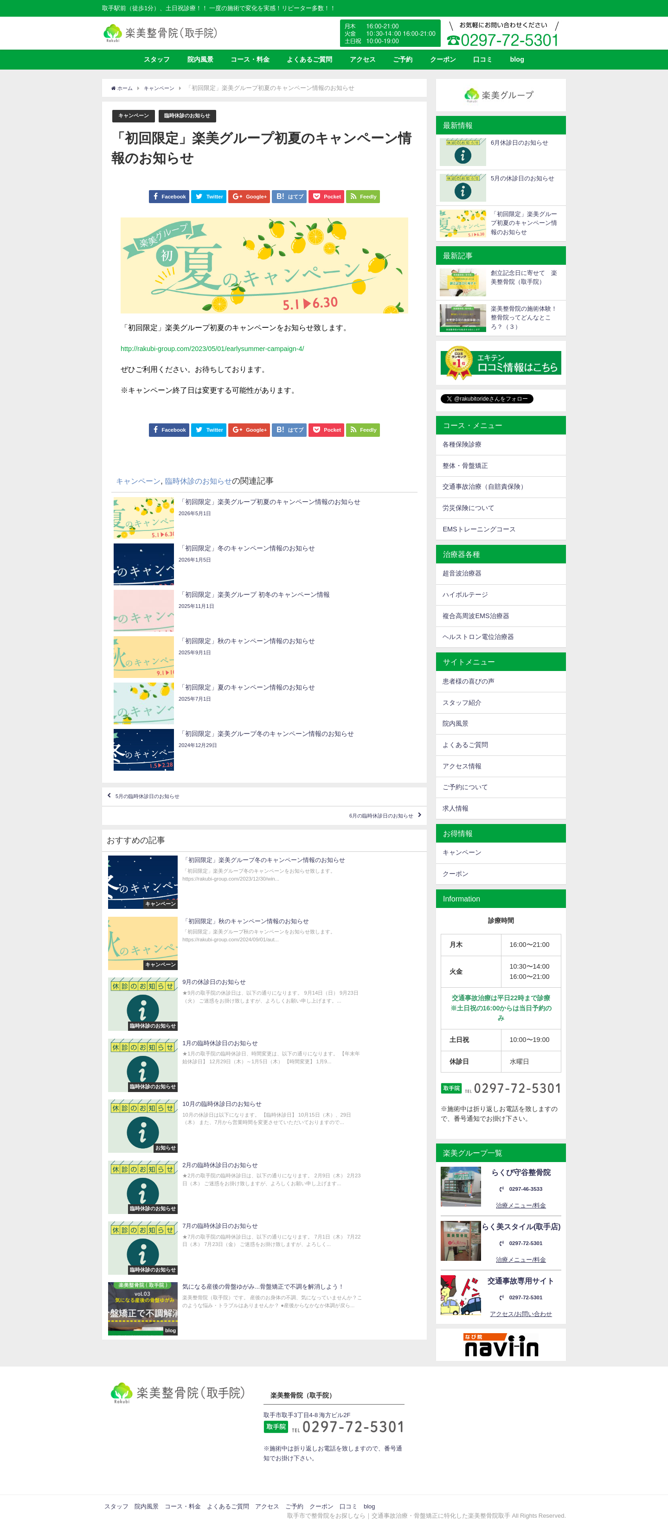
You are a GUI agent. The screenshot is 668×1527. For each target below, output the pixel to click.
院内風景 (200, 59)
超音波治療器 (462, 573)
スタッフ (157, 59)
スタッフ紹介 (462, 702)
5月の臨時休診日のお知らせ (165, 661)
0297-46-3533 (521, 1189)
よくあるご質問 (309, 59)
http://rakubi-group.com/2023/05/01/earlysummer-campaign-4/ (222, 348)
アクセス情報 (462, 766)
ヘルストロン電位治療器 (478, 636)
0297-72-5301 (521, 1243)
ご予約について (465, 787)
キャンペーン (136, 116)
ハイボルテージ (465, 594)
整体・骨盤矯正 (465, 465)
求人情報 (456, 808)
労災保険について (469, 508)
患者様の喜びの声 (469, 681)
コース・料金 (250, 59)
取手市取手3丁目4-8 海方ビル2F (306, 1415)
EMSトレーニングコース (479, 529)
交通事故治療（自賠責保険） (485, 486)
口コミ (483, 59)
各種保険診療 (462, 444)
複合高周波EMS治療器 (476, 616)
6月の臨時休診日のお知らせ (363, 688)
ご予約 (402, 59)
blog (517, 59)
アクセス (363, 59)
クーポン (443, 59)
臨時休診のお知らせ (197, 116)
